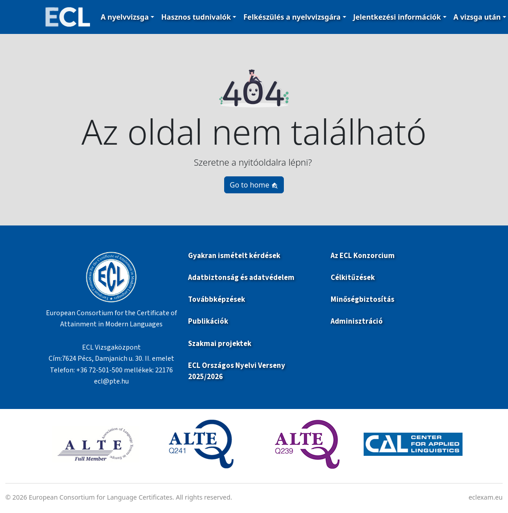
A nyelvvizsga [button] (125, 17)
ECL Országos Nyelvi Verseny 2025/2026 (236, 371)
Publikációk (208, 321)
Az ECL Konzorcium (363, 255)
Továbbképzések (216, 299)
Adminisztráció (357, 321)
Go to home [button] (254, 185)
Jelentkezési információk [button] (397, 17)
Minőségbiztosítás (362, 299)
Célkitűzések (353, 277)
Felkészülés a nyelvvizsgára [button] (291, 17)
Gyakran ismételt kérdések (235, 255)
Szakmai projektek (219, 343)
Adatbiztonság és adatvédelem (241, 277)
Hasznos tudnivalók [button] (196, 17)
